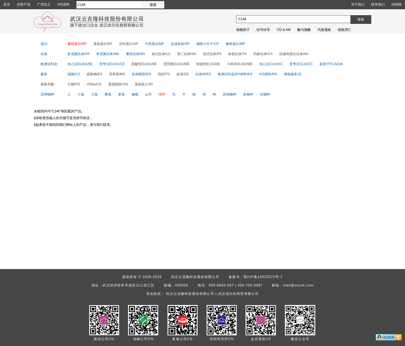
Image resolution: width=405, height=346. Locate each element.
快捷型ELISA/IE (208, 64)
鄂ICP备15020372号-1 (263, 277)
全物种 (265, 94)
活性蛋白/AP (128, 44)
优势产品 (23, 4)
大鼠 (94, 94)
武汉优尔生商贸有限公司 (238, 294)
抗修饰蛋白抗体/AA (293, 54)
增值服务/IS (293, 74)
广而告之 (44, 4)
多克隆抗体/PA (78, 54)
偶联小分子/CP (207, 44)
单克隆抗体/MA (107, 54)
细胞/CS (74, 74)
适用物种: (47, 94)
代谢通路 (324, 30)
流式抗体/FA (212, 54)
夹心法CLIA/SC (271, 64)
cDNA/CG (94, 84)
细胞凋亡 (344, 30)
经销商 (397, 4)
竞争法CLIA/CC (301, 64)
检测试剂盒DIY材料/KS (235, 74)
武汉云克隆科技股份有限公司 (195, 277)
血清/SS (182, 74)
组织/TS (164, 74)
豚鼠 (108, 94)
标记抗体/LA (161, 54)
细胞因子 (243, 30)
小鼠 (81, 94)
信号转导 (263, 30)
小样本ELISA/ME (240, 64)
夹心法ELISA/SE (80, 64)
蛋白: (44, 44)
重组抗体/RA (135, 54)
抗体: (44, 54)
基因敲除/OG (118, 84)
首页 (6, 4)
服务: (44, 74)
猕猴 (135, 94)
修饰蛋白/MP (235, 44)
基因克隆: (47, 84)
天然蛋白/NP (154, 44)
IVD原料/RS (268, 74)
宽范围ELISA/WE (176, 64)
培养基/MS (117, 74)
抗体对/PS (203, 74)
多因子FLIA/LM (331, 64)
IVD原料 (63, 4)
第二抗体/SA (186, 54)
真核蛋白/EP (102, 44)
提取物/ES (94, 74)
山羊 (148, 94)
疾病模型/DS (141, 74)
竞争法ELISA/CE (112, 64)
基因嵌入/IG (144, 84)
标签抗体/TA (237, 54)
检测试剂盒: (49, 64)
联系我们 (378, 4)
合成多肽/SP (180, 44)
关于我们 (357, 4)
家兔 (121, 94)
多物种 (248, 94)
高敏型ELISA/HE (144, 64)
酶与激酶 (304, 30)
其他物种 (229, 94)
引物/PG (74, 84)
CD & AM (284, 30)
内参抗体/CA (263, 54)
